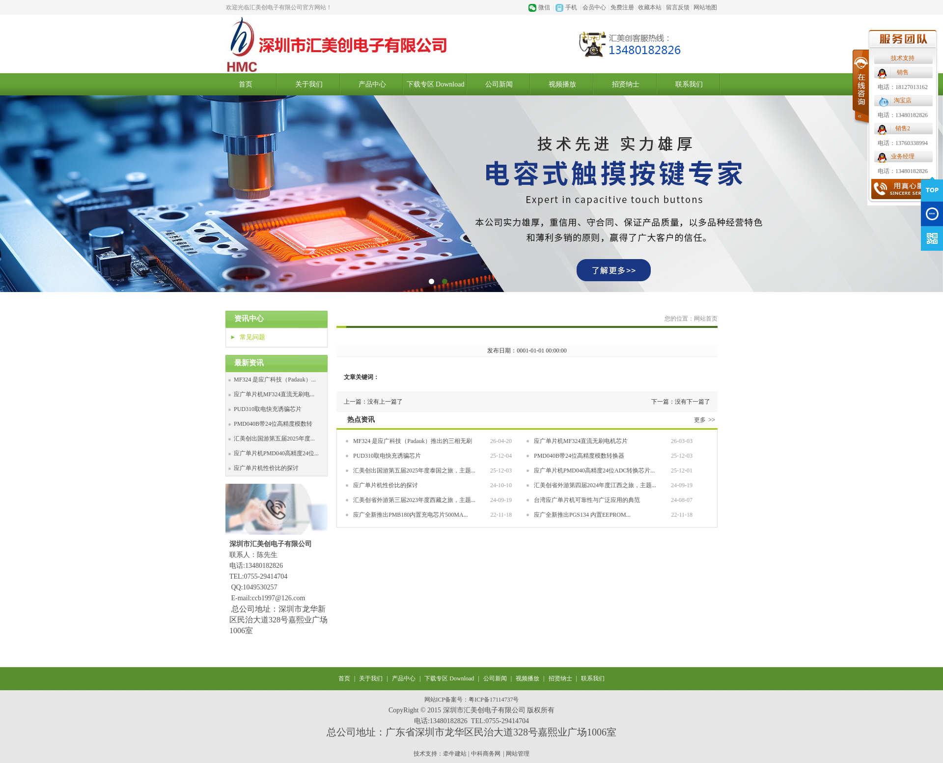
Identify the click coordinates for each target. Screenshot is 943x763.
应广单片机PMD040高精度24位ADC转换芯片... (594, 470)
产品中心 (372, 84)
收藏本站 (650, 7)
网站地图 (705, 7)
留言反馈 (678, 7)
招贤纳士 (625, 84)
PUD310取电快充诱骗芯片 (268, 409)
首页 (245, 84)
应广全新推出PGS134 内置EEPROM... (582, 514)
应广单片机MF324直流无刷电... (274, 394)
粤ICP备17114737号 (494, 699)
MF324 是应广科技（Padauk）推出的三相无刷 (412, 441)
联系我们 (689, 84)
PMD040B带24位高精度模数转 (273, 423)
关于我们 (309, 84)
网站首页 (706, 318)
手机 (571, 7)
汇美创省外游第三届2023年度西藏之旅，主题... (414, 500)
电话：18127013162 (579, 87)
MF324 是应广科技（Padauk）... (275, 379)
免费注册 (622, 7)
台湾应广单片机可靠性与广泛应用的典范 (587, 500)
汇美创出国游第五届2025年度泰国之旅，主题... (414, 470)
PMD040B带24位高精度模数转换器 (579, 455)
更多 (706, 419)
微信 (544, 7)
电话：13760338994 (579, 143)
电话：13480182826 (579, 115)
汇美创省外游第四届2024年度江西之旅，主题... (595, 485)
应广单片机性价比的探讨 (266, 468)
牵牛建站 (455, 753)
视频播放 (527, 678)
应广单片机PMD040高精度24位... (276, 453)
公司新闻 (499, 84)
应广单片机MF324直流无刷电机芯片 (581, 441)
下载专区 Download (436, 84)
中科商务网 (485, 753)
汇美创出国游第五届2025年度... (274, 438)
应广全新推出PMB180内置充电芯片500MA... (410, 514)
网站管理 (517, 753)
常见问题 (252, 337)
